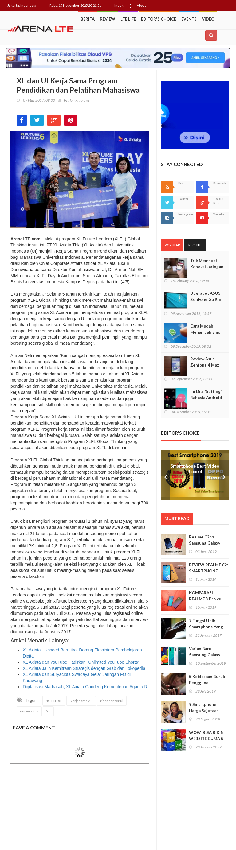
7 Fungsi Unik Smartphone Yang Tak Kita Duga (206, 626)
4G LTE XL (54, 700)
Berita (88, 19)
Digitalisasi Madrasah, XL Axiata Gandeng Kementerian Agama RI (86, 686)
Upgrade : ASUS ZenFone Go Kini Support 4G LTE (206, 299)
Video (208, 19)
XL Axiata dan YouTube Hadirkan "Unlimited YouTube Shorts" (81, 662)
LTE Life (128, 19)
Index (119, 5)
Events (189, 19)
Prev (165, 475)
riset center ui (111, 700)
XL (48, 711)
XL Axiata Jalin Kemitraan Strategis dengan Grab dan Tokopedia (84, 668)
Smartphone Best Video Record (195, 468)
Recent (194, 245)
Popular (172, 245)
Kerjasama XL (81, 700)
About (141, 5)
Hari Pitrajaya (78, 100)
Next (224, 475)
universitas (29, 711)
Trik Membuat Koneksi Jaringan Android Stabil (206, 266)
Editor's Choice (158, 19)
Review (107, 19)
